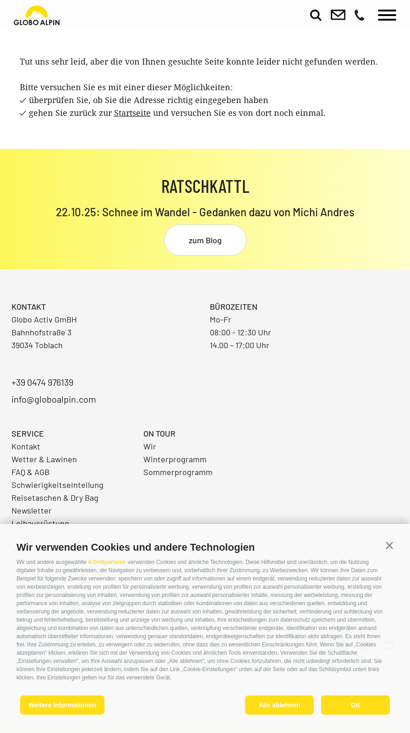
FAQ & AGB (30, 472)
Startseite (132, 112)
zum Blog (205, 240)
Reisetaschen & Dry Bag (54, 497)
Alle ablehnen (279, 705)
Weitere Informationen (62, 705)
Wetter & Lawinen (44, 459)
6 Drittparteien (107, 562)
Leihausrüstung (40, 523)
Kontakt (25, 446)
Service (27, 433)
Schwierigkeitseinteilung (57, 485)
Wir (149, 446)
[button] (389, 546)
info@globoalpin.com (53, 399)
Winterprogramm (175, 459)
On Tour (159, 433)
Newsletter (31, 510)
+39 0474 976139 (42, 382)
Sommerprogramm (178, 472)
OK (356, 705)
